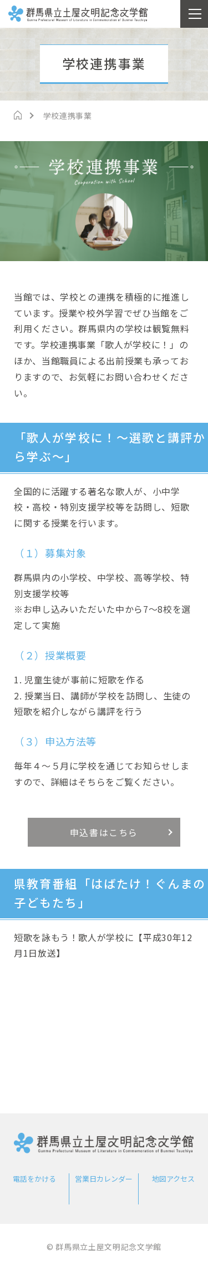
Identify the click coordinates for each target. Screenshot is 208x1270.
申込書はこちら (104, 832)
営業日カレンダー (104, 1178)
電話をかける (34, 1178)
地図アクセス (173, 1178)
